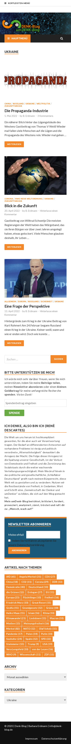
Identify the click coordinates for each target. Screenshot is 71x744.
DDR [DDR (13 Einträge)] (57, 581)
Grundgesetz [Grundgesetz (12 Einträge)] (32, 607)
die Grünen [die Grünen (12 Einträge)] (15, 592)
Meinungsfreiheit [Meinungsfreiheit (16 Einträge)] (36, 623)
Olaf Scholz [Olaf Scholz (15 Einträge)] (48, 628)
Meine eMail (16, 534)
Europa (22, 301)
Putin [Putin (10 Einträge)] (46, 633)
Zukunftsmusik (13, 106)
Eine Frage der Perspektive (27, 306)
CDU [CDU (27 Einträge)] (50, 576)
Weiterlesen (14, 144)
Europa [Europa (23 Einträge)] (12, 597)
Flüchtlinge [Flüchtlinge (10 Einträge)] (32, 597)
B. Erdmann (29, 115)
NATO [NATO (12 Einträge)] (29, 628)
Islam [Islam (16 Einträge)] (33, 613)
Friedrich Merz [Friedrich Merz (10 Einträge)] (17, 602)
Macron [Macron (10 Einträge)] (57, 618)
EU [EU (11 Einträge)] (50, 592)
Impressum (31, 738)
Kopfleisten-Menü (19, 3)
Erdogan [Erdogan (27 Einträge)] (35, 592)
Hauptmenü (19, 38)
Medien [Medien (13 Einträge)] (13, 623)
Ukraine (30, 104)
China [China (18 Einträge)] (12, 581)
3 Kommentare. (45, 115)
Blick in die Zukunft (20, 205)
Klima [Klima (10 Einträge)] (48, 613)
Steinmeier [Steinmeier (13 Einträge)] (15, 644)
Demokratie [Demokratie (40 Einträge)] (15, 587)
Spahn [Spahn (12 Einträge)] (31, 638)
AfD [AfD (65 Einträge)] (11, 576)
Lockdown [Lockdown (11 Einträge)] (37, 618)
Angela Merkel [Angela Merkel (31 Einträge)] (30, 576)
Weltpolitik (43, 104)
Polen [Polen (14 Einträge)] (31, 633)
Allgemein (10, 301)
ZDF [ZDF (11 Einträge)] (49, 654)
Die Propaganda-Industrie (26, 110)
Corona (8, 199)
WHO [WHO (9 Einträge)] (11, 654)
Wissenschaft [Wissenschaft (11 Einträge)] (30, 654)
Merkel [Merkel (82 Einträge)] (13, 628)
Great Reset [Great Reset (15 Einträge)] (41, 602)
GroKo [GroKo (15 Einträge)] (12, 607)
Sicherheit (47, 301)
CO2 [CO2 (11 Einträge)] (26, 581)
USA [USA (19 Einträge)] (47, 644)
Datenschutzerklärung (54, 738)
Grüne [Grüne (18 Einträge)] (52, 607)
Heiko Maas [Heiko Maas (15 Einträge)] (15, 613)
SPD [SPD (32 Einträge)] (46, 638)
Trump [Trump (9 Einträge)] (33, 644)
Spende (14, 413)
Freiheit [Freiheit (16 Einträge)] (52, 597)
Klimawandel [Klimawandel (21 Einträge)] (16, 618)
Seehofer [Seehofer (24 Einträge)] (14, 638)
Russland (18, 104)
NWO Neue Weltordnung (28, 199)
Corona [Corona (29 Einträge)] (41, 581)
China (7, 104)
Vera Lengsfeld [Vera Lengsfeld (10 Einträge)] (17, 649)
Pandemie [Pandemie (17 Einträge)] (14, 633)
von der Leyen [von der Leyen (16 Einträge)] (42, 649)
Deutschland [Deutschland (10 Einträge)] (38, 587)
